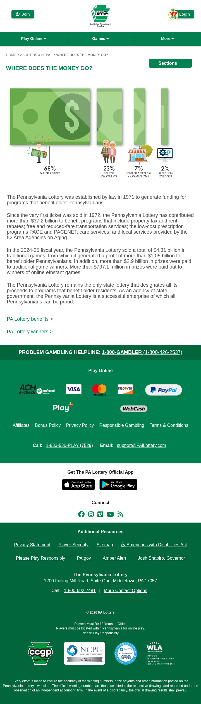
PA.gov (84, 558)
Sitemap (105, 544)
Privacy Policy (80, 425)
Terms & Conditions (169, 425)
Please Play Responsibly (40, 558)
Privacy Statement (32, 544)
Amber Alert (114, 558)
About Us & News (35, 55)
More (167, 38)
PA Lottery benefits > (30, 319)
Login (182, 15)
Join (23, 14)
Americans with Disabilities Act (154, 544)
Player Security (73, 544)
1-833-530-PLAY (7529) (69, 445)
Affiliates (21, 425)
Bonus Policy (48, 425)
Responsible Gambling (121, 425)
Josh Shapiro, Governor (161, 558)
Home (11, 55)
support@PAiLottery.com (141, 445)
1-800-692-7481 (80, 590)
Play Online (33, 38)
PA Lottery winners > (30, 331)
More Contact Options (125, 590)
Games (100, 38)
